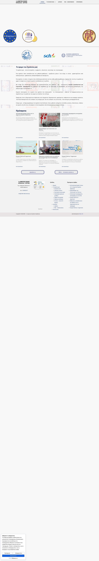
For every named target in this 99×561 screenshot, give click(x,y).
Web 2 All (81, 213)
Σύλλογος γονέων (58, 190)
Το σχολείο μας (51, 2)
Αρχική (42, 2)
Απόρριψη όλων (18, 553)
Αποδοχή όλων (13, 555)
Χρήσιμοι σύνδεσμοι (58, 199)
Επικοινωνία (79, 2)
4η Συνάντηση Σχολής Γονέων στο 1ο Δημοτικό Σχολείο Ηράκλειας (25, 114)
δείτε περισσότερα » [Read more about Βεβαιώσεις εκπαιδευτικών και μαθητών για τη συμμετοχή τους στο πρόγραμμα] (42, 166)
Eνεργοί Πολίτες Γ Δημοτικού (69, 156)
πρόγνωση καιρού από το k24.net (39, 189)
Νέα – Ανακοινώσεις (69, 2)
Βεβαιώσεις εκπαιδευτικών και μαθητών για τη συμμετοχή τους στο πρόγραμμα (49, 157)
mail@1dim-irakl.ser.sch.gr (24, 193)
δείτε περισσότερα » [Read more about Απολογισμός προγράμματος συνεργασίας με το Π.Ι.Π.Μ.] (65, 137)
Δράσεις (60, 2)
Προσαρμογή (7, 553)
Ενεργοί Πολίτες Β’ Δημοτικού (23, 156)
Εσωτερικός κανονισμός (59, 192)
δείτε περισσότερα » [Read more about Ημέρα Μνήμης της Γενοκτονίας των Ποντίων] (42, 137)
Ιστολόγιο (55, 204)
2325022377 (25, 190)
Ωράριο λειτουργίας (58, 197)
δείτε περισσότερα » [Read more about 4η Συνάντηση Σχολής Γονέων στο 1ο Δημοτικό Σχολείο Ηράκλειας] (19, 137)
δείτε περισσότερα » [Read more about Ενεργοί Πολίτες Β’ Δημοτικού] (19, 166)
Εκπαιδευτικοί (57, 188)
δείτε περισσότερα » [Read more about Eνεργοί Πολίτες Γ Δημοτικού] (65, 166)
